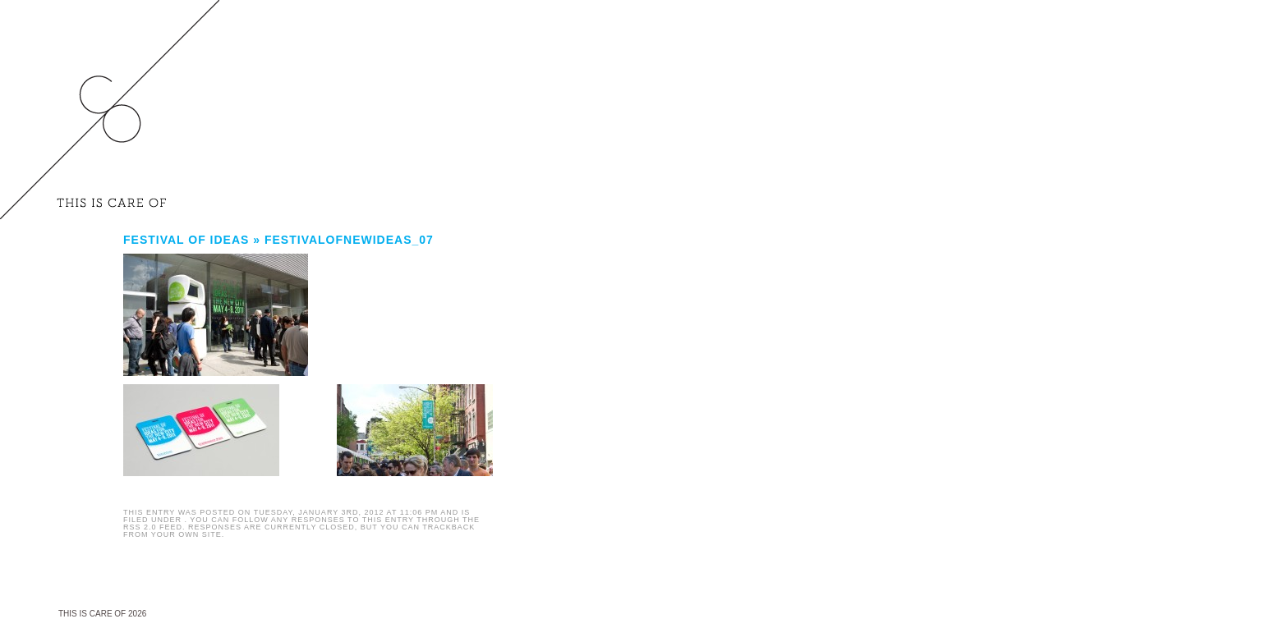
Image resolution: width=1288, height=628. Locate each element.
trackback (448, 527)
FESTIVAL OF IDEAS (186, 239)
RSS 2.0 (140, 527)
